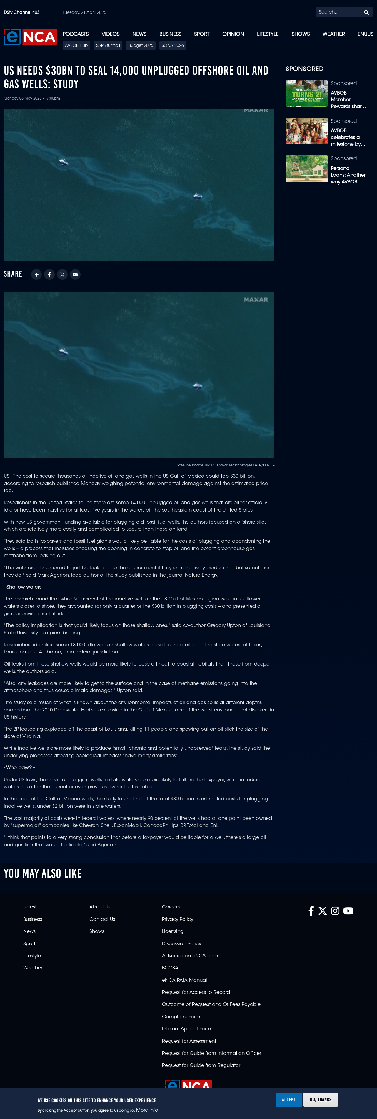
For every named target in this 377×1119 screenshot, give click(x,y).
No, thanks (320, 1100)
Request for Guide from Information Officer (211, 1053)
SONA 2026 (173, 46)
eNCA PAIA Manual (184, 980)
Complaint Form (181, 1017)
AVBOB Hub (76, 46)
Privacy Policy (177, 919)
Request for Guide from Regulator (201, 1065)
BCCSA (170, 968)
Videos (110, 34)
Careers (171, 907)
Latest (29, 907)
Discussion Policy (181, 944)
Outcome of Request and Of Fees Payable (211, 1004)
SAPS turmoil (108, 46)
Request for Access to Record (196, 992)
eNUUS (365, 34)
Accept (289, 1100)
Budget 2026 (141, 46)
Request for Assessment (189, 1041)
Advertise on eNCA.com (190, 956)
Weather (334, 34)
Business (170, 34)
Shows (301, 34)
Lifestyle (267, 34)
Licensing (173, 931)
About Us (99, 907)
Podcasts (76, 34)
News (139, 34)
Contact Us (102, 919)
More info (147, 1110)
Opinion (233, 34)
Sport (201, 34)
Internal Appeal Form (186, 1029)
